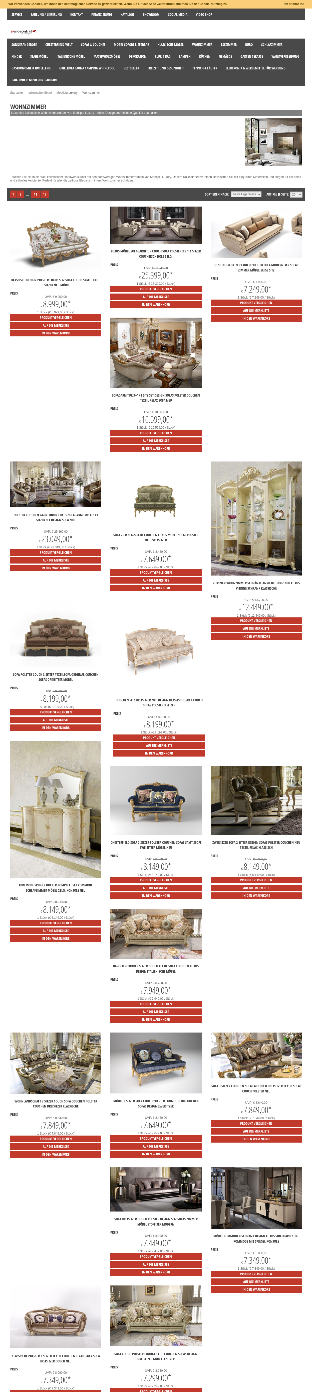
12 (45, 194)
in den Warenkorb (56, 333)
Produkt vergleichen (56, 317)
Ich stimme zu (293, 4)
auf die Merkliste (56, 325)
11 (35, 194)
